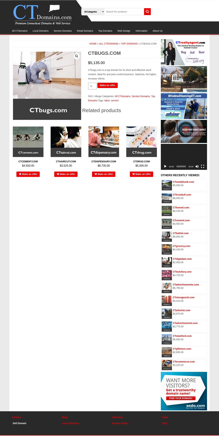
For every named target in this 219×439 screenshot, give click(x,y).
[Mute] (197, 166)
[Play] (165, 166)
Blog (64, 417)
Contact (16, 417)
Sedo (165, 417)
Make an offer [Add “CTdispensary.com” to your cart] (105, 174)
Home (93, 43)
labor (107, 100)
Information (141, 30)
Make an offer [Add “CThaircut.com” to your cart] (67, 174)
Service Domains (63, 30)
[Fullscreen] (202, 166)
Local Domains (41, 30)
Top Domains (105, 30)
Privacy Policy (120, 423)
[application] (184, 157)
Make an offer (107, 85)
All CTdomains (20, 30)
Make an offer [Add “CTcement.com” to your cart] (29, 174)
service (115, 100)
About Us (158, 30)
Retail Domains (85, 30)
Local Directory (71, 423)
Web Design (123, 30)
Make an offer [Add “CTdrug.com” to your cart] (143, 174)
